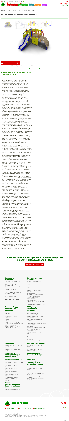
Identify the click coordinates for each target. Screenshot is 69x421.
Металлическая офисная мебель (14, 363)
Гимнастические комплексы (12, 282)
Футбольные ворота (10, 297)
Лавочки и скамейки (32, 313)
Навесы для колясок (10, 366)
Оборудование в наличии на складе (34, 353)
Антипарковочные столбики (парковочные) (34, 350)
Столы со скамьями (32, 317)
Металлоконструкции (14, 359)
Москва (3, 1)
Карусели (29, 285)
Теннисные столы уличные (12, 299)
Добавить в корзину (10, 63)
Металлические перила (11, 365)
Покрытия (9, 343)
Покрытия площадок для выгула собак (13, 350)
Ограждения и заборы (36, 343)
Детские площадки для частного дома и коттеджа (35, 302)
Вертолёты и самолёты (11, 316)
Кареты (7, 319)
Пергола (29, 336)
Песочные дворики (32, 300)
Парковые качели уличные (34, 332)
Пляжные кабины (31, 324)
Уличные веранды (31, 330)
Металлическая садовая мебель (14, 362)
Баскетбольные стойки (11, 296)
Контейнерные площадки (12, 377)
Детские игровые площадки (13, 10)
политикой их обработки (32, 416)
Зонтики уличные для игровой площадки (34, 320)
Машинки (7, 311)
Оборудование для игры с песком (36, 304)
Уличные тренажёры (10, 289)
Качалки (29, 282)
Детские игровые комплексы (29, 10)
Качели (28, 284)
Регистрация (65, 3)
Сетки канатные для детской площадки (34, 369)
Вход (61, 3)
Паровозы (7, 313)
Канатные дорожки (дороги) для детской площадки (35, 371)
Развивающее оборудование (35, 294)
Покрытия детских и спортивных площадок (13, 346)
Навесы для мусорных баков (34, 340)
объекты (31, 5)
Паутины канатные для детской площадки (35, 366)
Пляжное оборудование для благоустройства (12, 384)
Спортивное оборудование (12, 281)
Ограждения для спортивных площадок (34, 346)
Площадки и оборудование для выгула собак (12, 354)
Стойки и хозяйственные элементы (36, 327)
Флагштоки (30, 339)
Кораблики (8, 317)
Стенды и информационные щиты (36, 323)
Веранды (29, 291)
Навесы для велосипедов (11, 368)
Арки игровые (30, 321)
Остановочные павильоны (12, 378)
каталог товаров (10, 5)
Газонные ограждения (33, 347)
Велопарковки (30, 326)
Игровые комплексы (10, 325)
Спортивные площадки (10, 278)
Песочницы (30, 288)
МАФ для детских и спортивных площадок (35, 308)
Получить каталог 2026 (34, 264)
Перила (7, 380)
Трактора (7, 314)
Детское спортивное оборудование (10, 285)
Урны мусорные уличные (33, 329)
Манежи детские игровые (12, 322)
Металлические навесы (11, 360)
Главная (3, 10)
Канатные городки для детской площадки (35, 379)
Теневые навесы (31, 293)
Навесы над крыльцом (11, 372)
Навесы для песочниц (11, 371)
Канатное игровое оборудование (14, 323)
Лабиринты (8, 320)
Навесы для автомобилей (12, 374)
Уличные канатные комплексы (13, 294)
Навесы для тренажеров (11, 369)
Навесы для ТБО (9, 375)
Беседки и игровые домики (34, 290)
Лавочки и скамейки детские (35, 314)
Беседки (29, 333)
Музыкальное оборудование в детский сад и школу (13, 327)
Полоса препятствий (10, 290)
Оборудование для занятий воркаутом (12, 287)
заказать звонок (22, 5)
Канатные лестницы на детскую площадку (35, 376)
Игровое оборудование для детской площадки (14, 308)
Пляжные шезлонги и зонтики (12, 389)
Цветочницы (30, 338)
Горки (28, 287)
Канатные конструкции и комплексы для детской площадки (35, 361)
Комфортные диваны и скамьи (35, 316)
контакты (44, 5)
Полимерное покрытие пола (13, 347)
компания (37, 5)
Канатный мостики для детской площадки (35, 374)
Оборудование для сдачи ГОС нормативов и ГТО (13, 293)
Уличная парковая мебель (34, 311)
